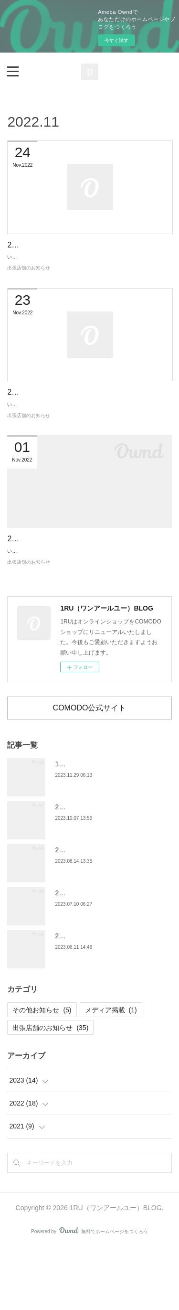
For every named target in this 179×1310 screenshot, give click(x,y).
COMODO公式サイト (89, 770)
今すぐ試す (116, 40)
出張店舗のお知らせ (28, 288)
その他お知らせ (41, 1072)
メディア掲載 (111, 1072)
